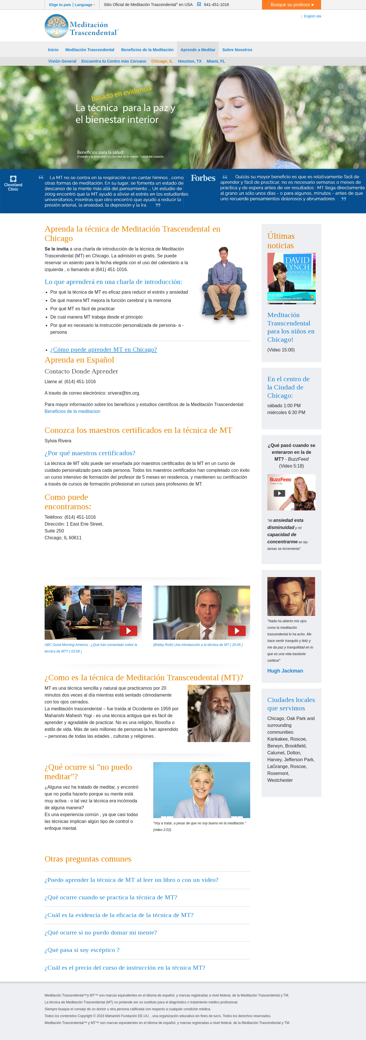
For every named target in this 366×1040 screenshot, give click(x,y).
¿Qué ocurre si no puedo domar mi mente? (101, 932)
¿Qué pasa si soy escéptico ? (82, 949)
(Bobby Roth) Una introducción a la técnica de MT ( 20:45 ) (198, 645)
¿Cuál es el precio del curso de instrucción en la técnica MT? (125, 967)
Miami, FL (216, 61)
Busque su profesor (292, 4)
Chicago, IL (162, 61)
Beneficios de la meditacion (72, 411)
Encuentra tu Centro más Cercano (113, 61)
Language (83, 5)
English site (312, 16)
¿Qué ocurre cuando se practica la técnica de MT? (111, 897)
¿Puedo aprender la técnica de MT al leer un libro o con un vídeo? (131, 879)
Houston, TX (190, 61)
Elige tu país (60, 5)
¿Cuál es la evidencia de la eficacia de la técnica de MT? (119, 914)
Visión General (62, 61)
